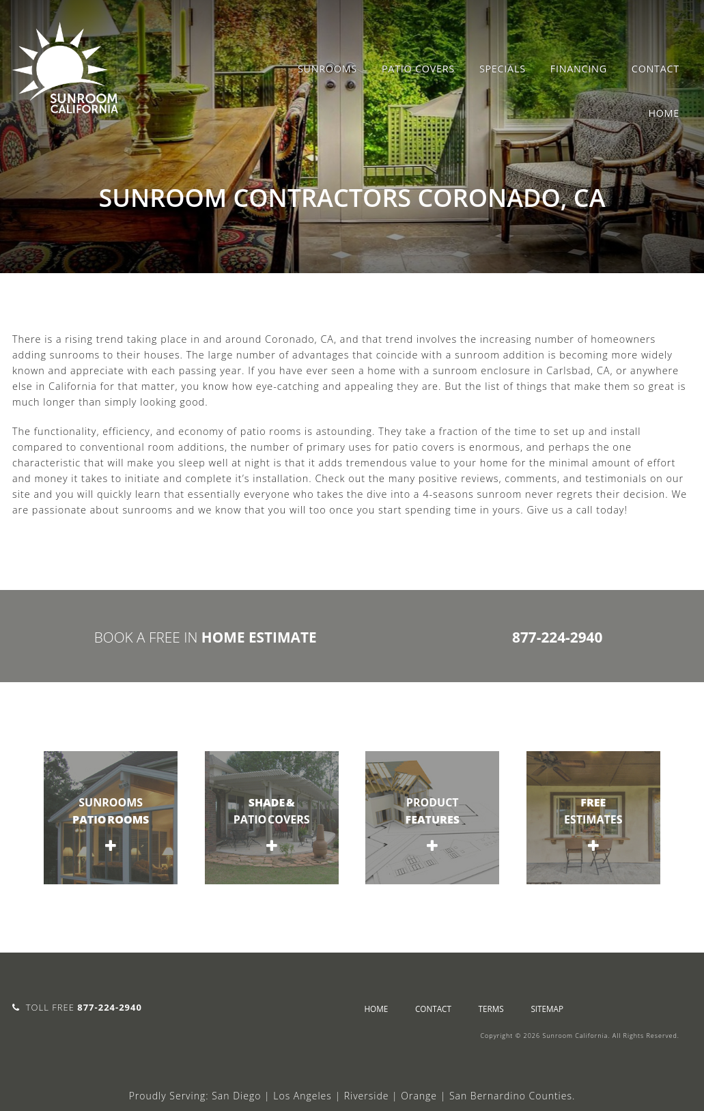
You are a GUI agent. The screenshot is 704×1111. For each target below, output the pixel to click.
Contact (655, 68)
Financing (578, 68)
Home (663, 113)
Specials (502, 68)
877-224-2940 (557, 637)
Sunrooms (327, 68)
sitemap (547, 1008)
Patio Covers (418, 68)
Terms (491, 1008)
